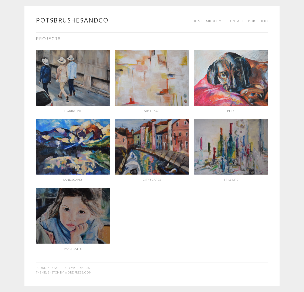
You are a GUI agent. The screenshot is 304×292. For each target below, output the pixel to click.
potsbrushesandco (72, 20)
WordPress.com (78, 272)
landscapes (73, 179)
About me (215, 21)
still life (231, 179)
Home (198, 21)
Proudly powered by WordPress (63, 267)
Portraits (73, 248)
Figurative (73, 111)
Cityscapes (152, 179)
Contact (236, 21)
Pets (231, 111)
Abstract (152, 111)
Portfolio (258, 21)
